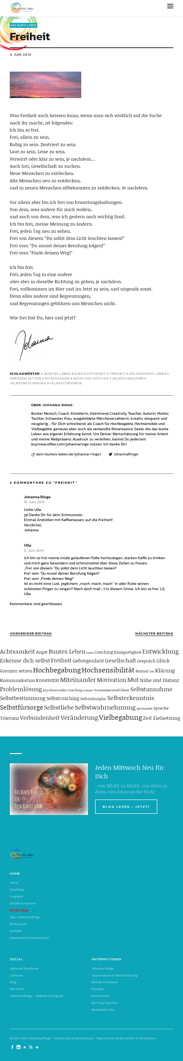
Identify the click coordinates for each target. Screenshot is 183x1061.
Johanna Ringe (57, 405)
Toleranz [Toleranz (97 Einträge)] (9, 718)
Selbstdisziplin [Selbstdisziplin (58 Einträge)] (93, 698)
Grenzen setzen (25, 378)
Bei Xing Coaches (104, 1002)
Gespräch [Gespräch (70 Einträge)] (146, 661)
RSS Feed (17, 989)
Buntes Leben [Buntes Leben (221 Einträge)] (67, 651)
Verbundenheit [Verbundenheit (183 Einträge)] (40, 717)
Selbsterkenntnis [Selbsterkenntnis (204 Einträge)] (130, 698)
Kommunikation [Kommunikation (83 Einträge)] (17, 680)
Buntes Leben (57, 373)
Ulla (27, 545)
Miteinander (57, 378)
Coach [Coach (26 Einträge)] (89, 653)
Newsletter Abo (103, 1009)
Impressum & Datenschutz (29, 937)
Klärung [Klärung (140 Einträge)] (165, 670)
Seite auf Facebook (24, 968)
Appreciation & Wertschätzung (114, 975)
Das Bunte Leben (23, 25)
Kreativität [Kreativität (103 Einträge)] (47, 680)
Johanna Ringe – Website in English (36, 995)
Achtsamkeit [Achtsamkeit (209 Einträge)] (17, 651)
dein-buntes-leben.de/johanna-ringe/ (68, 454)
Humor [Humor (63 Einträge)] (142, 671)
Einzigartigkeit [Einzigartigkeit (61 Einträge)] (127, 652)
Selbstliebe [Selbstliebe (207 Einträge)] (59, 707)
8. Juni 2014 (34, 550)
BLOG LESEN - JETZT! (126, 806)
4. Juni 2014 (20, 54)
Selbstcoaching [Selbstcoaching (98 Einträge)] (62, 698)
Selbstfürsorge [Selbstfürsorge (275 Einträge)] (21, 706)
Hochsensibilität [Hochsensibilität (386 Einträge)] (108, 670)
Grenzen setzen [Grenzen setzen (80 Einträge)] (16, 670)
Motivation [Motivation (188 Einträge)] (111, 680)
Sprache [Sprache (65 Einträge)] (161, 708)
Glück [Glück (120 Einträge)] (163, 660)
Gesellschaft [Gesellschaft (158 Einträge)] (120, 660)
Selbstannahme (128, 378)
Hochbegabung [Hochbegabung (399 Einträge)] (57, 670)
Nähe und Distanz (91, 378)
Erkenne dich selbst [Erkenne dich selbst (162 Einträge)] (25, 660)
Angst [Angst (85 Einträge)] (42, 652)
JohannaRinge (126, 454)
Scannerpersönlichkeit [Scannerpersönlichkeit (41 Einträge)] (111, 689)
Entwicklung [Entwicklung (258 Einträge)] (160, 651)
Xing (13, 982)
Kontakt (16, 930)
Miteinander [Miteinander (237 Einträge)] (78, 679)
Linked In (16, 975)
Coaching (17, 889)
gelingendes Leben (147, 373)
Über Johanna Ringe (25, 917)
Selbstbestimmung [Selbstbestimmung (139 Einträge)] (23, 698)
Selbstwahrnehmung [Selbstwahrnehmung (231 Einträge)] (105, 707)
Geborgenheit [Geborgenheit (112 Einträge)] (88, 660)
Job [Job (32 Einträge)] (152, 671)
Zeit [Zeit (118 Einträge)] (147, 717)
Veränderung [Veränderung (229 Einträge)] (79, 717)
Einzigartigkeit (90, 373)
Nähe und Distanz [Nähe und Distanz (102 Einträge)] (159, 680)
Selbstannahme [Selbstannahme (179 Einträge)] (151, 689)
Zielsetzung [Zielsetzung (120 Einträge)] (166, 717)
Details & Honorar (23, 903)
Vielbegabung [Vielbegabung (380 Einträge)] (120, 717)
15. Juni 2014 (34, 502)
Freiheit (117, 373)
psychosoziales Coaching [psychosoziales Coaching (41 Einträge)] (62, 689)
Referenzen (18, 924)
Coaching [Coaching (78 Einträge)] (103, 652)
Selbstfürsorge (66, 383)
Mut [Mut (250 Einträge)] (133, 679)
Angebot (16, 896)
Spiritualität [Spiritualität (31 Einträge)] (144, 708)
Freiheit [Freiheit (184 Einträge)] (61, 660)
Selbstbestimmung (28, 383)
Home (14, 882)
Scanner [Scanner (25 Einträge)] (88, 690)
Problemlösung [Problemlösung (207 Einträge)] (21, 689)
